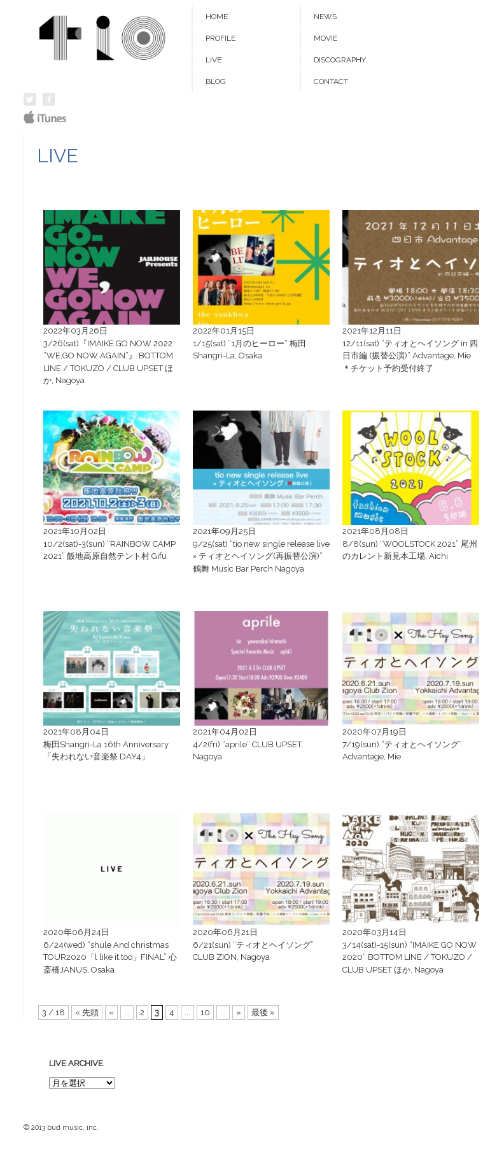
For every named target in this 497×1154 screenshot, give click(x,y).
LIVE (213, 59)
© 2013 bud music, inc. (61, 1127)
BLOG (216, 81)
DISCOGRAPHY (340, 59)
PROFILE (220, 38)
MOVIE (325, 38)
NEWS (325, 16)
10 (205, 1012)
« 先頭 (87, 1012)
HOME (217, 16)
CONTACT (331, 81)
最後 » (263, 1012)
